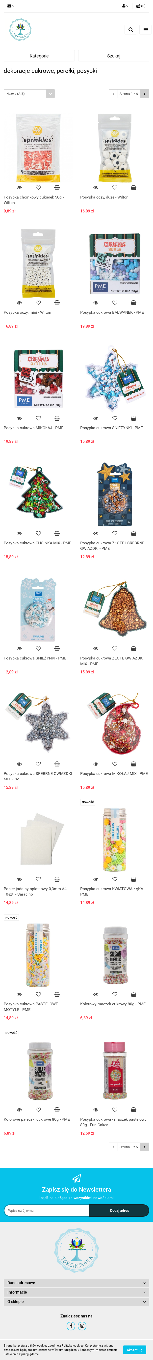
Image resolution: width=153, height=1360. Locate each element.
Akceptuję (135, 1350)
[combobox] (29, 93)
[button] (140, 6)
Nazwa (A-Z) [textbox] (15, 94)
